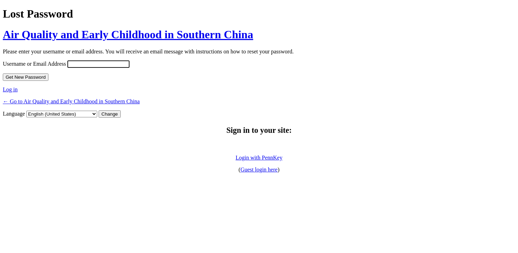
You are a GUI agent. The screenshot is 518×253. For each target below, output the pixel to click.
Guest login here (259, 170)
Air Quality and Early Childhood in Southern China (128, 34)
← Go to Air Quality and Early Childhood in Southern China (71, 101)
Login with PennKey (258, 158)
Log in (10, 89)
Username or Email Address (34, 64)
